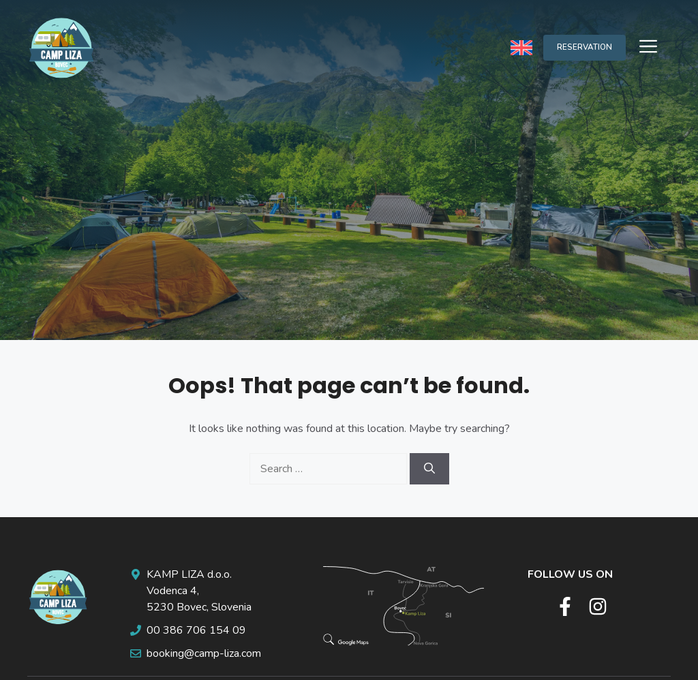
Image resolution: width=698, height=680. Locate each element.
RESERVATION (584, 47)
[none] (521, 47)
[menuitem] (521, 47)
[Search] (429, 468)
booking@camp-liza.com (204, 653)
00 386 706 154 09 (196, 630)
